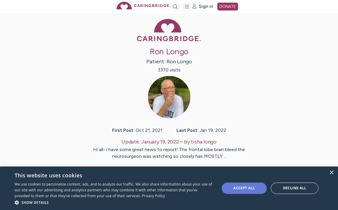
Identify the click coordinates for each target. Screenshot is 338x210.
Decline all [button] (294, 188)
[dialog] (169, 188)
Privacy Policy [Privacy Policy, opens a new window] (153, 195)
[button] (114, 202)
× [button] (331, 173)
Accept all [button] (244, 188)
